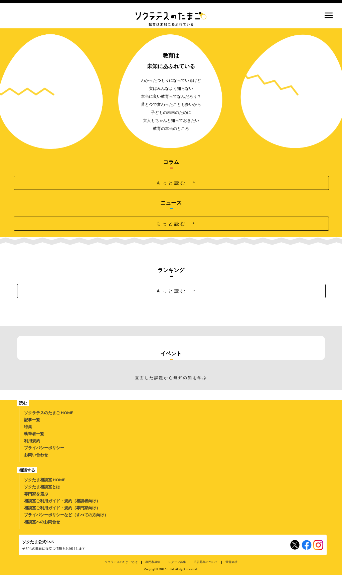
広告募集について (206, 562)
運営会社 (231, 562)
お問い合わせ (36, 454)
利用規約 (32, 440)
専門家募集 (152, 562)
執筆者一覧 (34, 433)
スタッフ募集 (177, 562)
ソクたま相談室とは (42, 486)
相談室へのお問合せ (42, 521)
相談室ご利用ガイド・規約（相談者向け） (62, 500)
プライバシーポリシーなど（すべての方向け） (66, 514)
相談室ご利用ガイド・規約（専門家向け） (62, 507)
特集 (28, 426)
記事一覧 (32, 419)
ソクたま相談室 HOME (44, 479)
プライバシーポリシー (44, 447)
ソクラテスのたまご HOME (48, 412)
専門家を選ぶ (36, 493)
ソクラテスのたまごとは (121, 562)
